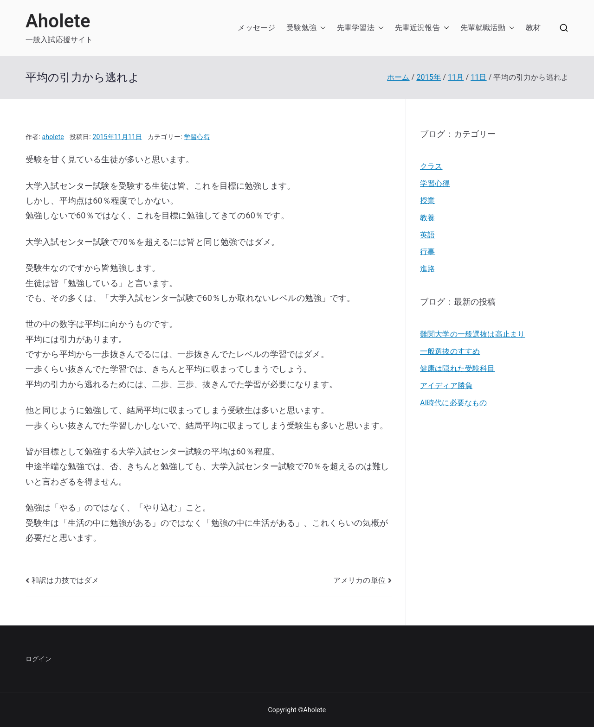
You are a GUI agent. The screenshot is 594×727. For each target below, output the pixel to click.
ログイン (39, 659)
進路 (427, 268)
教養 (427, 217)
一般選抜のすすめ (450, 351)
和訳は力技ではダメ (65, 580)
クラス (431, 166)
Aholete (58, 21)
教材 (533, 27)
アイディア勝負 (446, 385)
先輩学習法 (355, 27)
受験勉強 (301, 27)
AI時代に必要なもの (453, 402)
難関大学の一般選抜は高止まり (472, 334)
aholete (53, 136)
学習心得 (197, 136)
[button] (321, 28)
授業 (427, 200)
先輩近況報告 (417, 27)
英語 (427, 234)
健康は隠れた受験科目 (457, 368)
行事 (427, 251)
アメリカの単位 (359, 580)
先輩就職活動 (482, 27)
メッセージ (256, 27)
